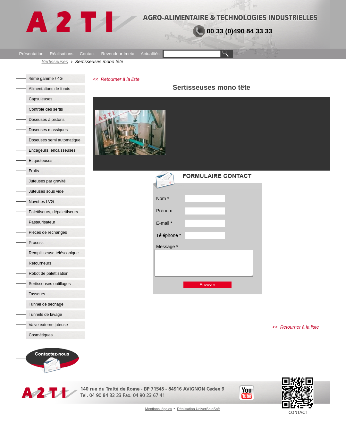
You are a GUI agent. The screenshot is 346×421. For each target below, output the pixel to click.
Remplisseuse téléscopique (54, 252)
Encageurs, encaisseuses (52, 150)
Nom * (162, 198)
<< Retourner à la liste (116, 79)
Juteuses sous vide (46, 191)
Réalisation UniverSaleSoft (198, 409)
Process (36, 242)
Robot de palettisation (49, 273)
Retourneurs (40, 263)
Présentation (31, 53)
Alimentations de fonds (49, 88)
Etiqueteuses (41, 160)
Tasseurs (37, 293)
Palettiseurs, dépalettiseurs (53, 211)
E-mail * (164, 223)
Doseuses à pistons (47, 119)
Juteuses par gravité (47, 181)
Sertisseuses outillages (50, 283)
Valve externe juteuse (48, 324)
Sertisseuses (55, 61)
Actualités (150, 53)
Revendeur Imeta (117, 53)
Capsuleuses (41, 99)
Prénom (164, 210)
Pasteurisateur (42, 222)
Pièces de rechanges (48, 232)
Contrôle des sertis (46, 109)
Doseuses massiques (48, 129)
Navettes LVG (41, 201)
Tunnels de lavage (45, 314)
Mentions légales (158, 409)
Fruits (34, 170)
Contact (87, 53)
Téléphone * (168, 235)
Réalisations (61, 53)
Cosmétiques (41, 335)
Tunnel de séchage (46, 304)
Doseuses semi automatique (54, 140)
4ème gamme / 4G (46, 78)
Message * (167, 246)
